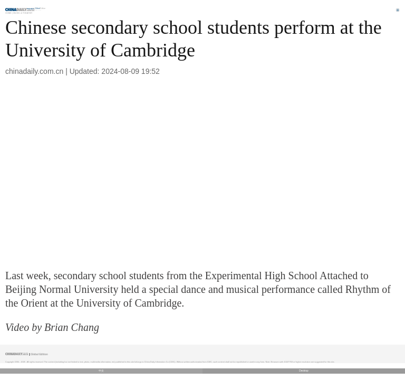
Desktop (303, 370)
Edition (40, 8)
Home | (9, 13)
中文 (101, 370)
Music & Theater (22, 13)
